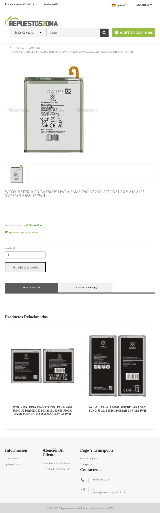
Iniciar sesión (51, 4)
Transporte (86, 464)
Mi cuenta (144, 4)
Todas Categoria (24, 32)
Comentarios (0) (86, 287)
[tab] (16, 174)
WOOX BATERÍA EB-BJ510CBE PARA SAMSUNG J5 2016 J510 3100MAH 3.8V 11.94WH (117, 409)
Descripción (31, 287)
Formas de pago (89, 458)
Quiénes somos (13, 464)
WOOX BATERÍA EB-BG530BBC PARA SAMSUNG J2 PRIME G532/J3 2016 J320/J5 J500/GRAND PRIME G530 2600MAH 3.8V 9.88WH (42, 410)
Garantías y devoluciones (56, 463)
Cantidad (10, 248)
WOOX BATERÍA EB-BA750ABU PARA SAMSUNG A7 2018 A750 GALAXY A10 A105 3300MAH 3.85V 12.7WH (72, 51)
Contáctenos (11, 458)
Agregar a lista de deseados (21, 232)
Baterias (19, 48)
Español (119, 4)
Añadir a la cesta (25, 267)
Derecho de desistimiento (56, 468)
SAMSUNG (34, 48)
